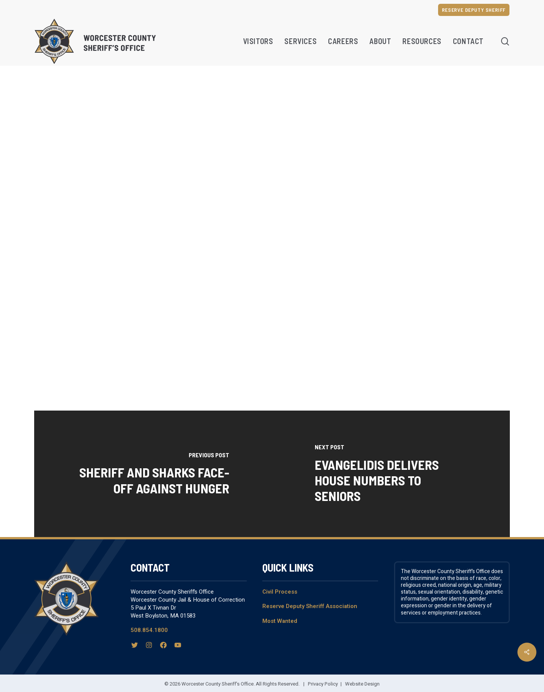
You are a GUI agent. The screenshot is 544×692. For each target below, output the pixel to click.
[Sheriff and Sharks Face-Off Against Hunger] (153, 474)
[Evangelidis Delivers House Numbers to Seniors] (391, 474)
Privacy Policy (323, 683)
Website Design (362, 683)
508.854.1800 (149, 630)
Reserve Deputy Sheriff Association (309, 606)
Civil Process (279, 592)
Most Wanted (279, 621)
